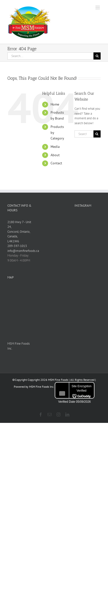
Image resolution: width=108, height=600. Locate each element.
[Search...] (50, 56)
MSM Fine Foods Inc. (41, 386)
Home (55, 104)
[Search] (97, 56)
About (55, 155)
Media (55, 146)
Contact (56, 163)
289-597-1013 (17, 246)
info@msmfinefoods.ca (23, 251)
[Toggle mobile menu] (98, 7)
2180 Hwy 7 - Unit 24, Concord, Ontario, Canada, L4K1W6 (19, 231)
